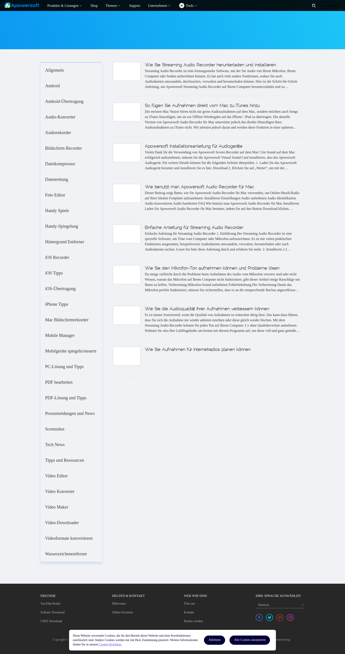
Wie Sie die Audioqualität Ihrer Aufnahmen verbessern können (207, 309)
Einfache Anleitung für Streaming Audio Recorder (194, 228)
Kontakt (189, 612)
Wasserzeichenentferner (66, 553)
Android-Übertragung (64, 101)
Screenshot (54, 429)
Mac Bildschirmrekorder (66, 319)
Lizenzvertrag (281, 639)
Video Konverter (60, 491)
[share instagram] (290, 617)
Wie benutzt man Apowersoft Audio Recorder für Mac (199, 187)
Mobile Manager (60, 335)
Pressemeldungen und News (70, 413)
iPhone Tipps (56, 304)
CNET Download (51, 621)
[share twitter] (269, 617)
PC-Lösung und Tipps (64, 366)
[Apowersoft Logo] (21, 5)
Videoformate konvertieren (69, 538)
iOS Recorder (57, 257)
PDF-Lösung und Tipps (65, 397)
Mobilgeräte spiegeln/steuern (70, 351)
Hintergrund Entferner (64, 241)
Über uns (189, 603)
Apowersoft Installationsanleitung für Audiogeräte (193, 146)
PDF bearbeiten (59, 382)
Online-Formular (122, 612)
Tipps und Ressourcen (64, 460)
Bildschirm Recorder (63, 148)
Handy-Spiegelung (61, 226)
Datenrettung (56, 179)
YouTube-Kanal (50, 603)
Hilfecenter (119, 603)
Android (52, 85)
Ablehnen (214, 639)
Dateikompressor (60, 163)
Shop (94, 5)
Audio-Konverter (60, 116)
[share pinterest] (279, 617)
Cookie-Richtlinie (109, 644)
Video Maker (56, 507)
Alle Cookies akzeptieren (249, 639)
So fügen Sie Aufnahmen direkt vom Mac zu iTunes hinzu (202, 106)
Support (134, 5)
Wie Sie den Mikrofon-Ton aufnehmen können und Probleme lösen (212, 268)
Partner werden (193, 621)
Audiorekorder (58, 132)
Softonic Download (52, 612)
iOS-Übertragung (60, 288)
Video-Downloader (62, 522)
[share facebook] (259, 617)
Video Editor (56, 475)
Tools (189, 5)
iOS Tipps (54, 273)
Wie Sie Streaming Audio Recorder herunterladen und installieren (210, 65)
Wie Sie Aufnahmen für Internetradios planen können (198, 350)
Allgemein (54, 70)
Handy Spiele (57, 210)
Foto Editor (55, 195)
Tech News (55, 444)
